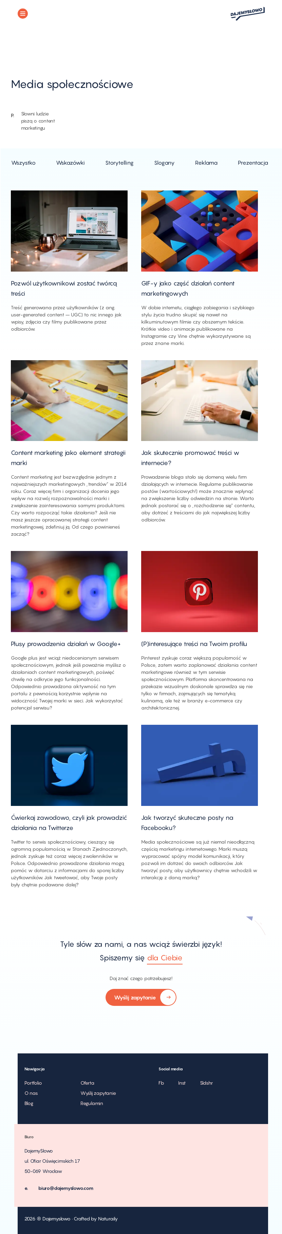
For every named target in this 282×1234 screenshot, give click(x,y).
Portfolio (33, 1083)
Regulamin (91, 1103)
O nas (31, 1093)
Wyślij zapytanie (141, 998)
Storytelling (119, 162)
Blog (28, 1103)
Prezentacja (253, 162)
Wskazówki (70, 162)
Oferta (87, 1083)
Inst (182, 1083)
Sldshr (206, 1083)
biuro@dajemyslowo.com (65, 1188)
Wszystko (23, 162)
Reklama (206, 162)
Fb (161, 1083)
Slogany (164, 162)
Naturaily (108, 1218)
